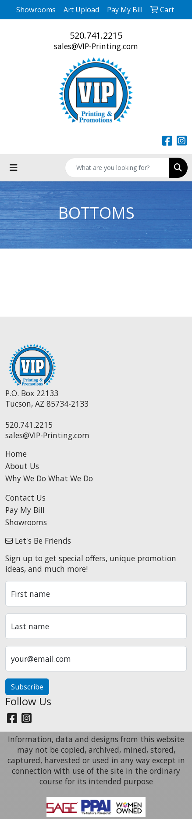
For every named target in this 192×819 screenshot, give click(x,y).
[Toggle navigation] (13, 168)
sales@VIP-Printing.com (96, 46)
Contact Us (25, 497)
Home (16, 453)
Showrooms (26, 522)
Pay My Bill (25, 510)
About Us (22, 466)
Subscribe (27, 687)
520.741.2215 (96, 35)
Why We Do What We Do (49, 478)
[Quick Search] (117, 168)
